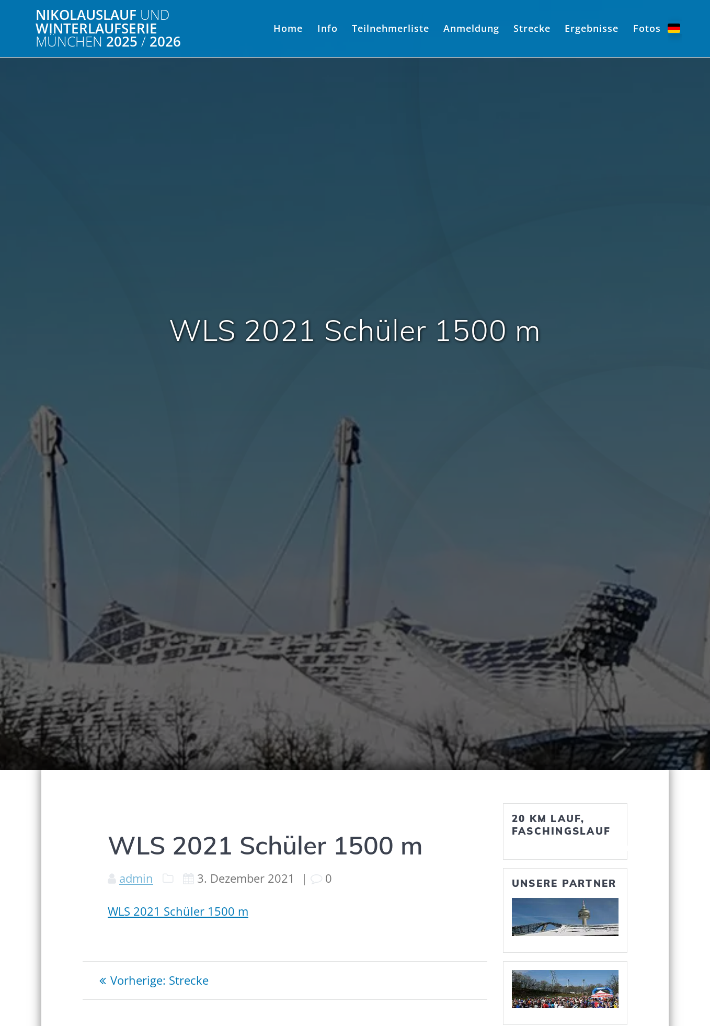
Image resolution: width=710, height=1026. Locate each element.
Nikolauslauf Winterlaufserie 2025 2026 (108, 28)
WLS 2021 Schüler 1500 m (178, 911)
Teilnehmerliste (390, 28)
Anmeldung (471, 28)
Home (288, 28)
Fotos (647, 28)
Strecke (532, 28)
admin (136, 878)
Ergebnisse (592, 28)
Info (327, 28)
